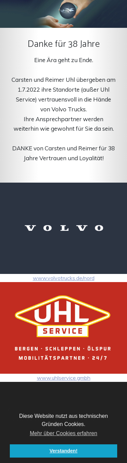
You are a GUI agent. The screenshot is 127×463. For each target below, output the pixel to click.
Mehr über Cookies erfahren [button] (63, 433)
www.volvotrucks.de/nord (63, 232)
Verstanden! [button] (63, 450)
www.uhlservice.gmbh (63, 331)
